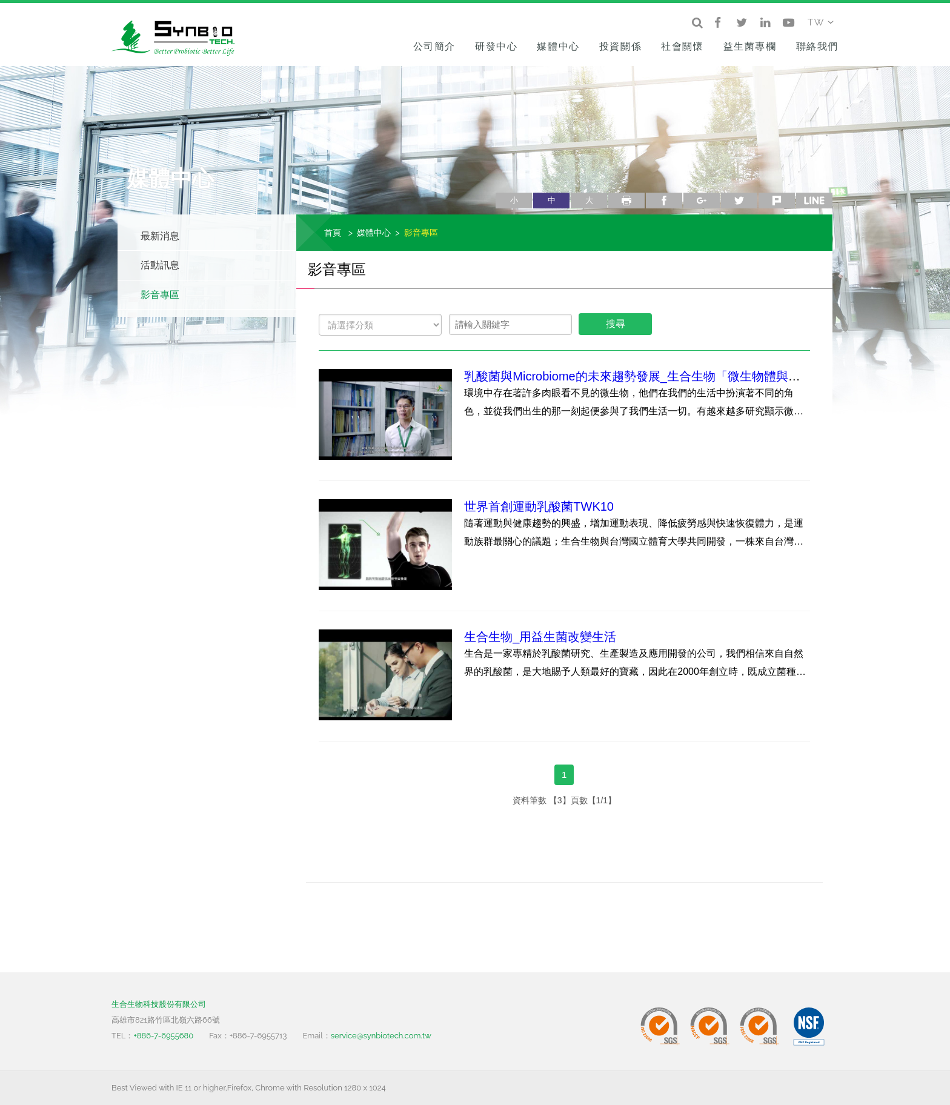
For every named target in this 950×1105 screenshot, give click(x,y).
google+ (701, 200)
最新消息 (160, 236)
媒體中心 (558, 46)
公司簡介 (434, 46)
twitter (739, 200)
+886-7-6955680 (163, 1035)
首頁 (332, 232)
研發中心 (496, 46)
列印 (626, 200)
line (814, 200)
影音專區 (160, 294)
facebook (664, 200)
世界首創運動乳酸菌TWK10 (539, 506)
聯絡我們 (817, 46)
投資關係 (620, 46)
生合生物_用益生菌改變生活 (540, 636)
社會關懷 (682, 46)
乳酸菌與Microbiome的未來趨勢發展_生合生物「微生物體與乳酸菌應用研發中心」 (686, 376)
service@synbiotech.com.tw (381, 1035)
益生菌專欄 (750, 46)
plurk (777, 200)
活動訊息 (160, 265)
